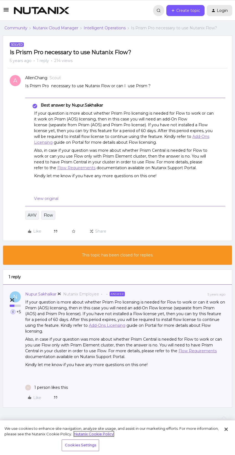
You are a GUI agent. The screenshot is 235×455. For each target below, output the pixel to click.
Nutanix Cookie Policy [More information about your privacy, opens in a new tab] (93, 434)
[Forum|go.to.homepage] (41, 10)
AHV (32, 215)
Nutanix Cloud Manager (55, 27)
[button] (6, 11)
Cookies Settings (80, 445)
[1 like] (46, 387)
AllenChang (36, 77)
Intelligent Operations (105, 27)
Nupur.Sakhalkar (40, 294)
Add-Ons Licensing (107, 325)
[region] (117, 437)
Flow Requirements (76, 167)
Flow (48, 215)
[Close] (226, 429)
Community (15, 27)
